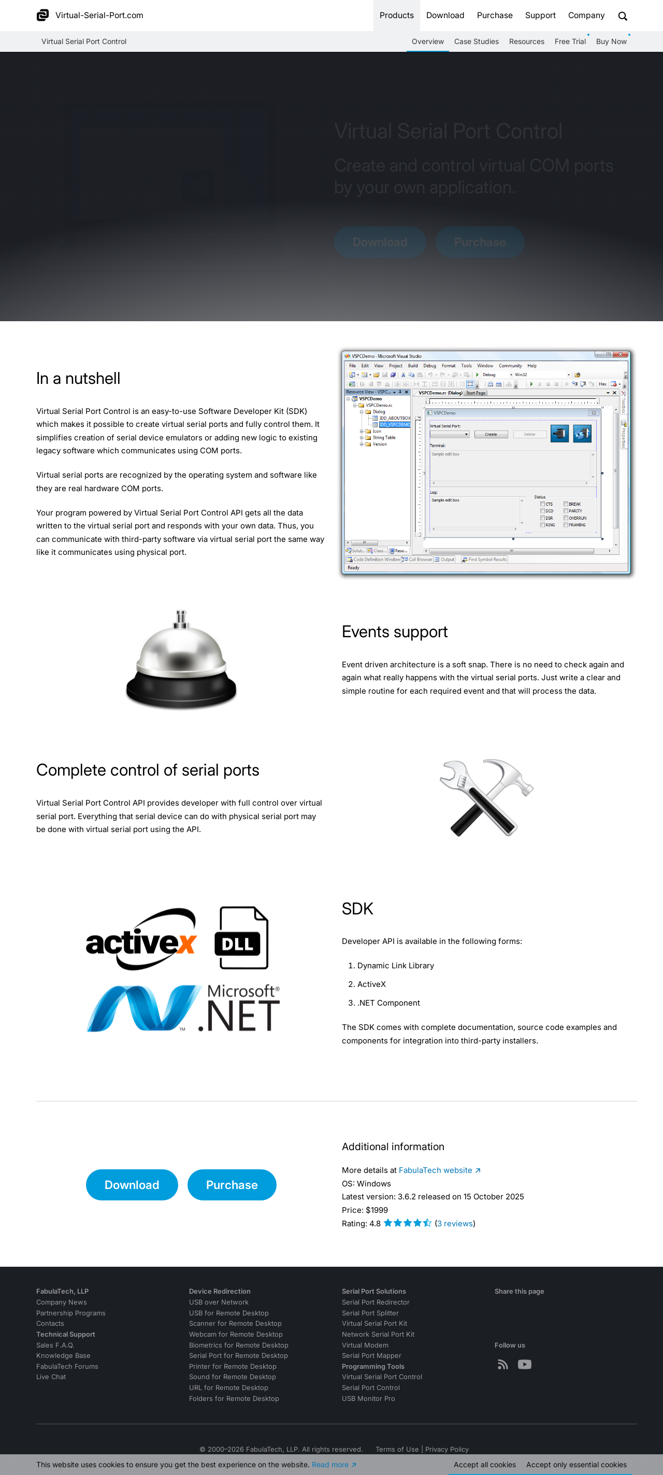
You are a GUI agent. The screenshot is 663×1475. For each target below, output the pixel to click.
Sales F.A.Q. (55, 1345)
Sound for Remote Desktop (232, 1377)
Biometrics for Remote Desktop (239, 1345)
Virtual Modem (365, 1345)
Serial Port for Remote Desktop (238, 1355)
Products (397, 15)
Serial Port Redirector (376, 1302)
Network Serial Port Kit (378, 1334)
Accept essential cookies (576, 1464)
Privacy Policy (447, 1449)
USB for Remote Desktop (229, 1313)
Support (540, 15)
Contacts (50, 1323)
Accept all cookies (485, 1464)
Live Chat (51, 1377)
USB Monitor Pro (368, 1398)
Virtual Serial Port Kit (374, 1323)
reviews (455, 1223)
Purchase (495, 15)
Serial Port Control (371, 1388)
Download (445, 15)
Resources (526, 41)
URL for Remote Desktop (228, 1388)
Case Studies (476, 41)
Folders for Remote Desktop (234, 1398)
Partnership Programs (71, 1313)
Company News (61, 1302)
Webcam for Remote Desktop (236, 1334)
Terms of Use (397, 1449)
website (435, 1170)
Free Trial (570, 41)
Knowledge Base (63, 1355)
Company (586, 15)
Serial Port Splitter (370, 1313)
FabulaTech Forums (67, 1366)
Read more (330, 1464)
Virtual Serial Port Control (83, 41)
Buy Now (611, 41)
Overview (428, 41)
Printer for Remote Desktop (233, 1366)
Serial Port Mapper (371, 1355)
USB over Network (219, 1302)
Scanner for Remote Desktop (235, 1323)
